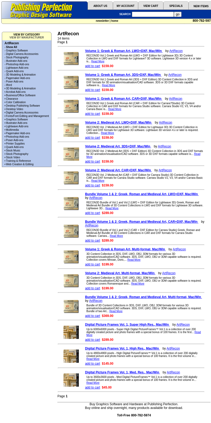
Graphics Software (17, 50)
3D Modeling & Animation (21, 74)
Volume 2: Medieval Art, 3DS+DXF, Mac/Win (118, 146)
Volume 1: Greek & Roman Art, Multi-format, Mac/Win (125, 249)
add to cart (92, 66)
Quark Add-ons (15, 71)
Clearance (12, 98)
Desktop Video (14, 109)
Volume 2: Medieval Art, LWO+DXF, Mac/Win (118, 122)
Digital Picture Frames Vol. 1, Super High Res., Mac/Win (127, 324)
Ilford (9, 85)
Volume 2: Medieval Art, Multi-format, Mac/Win (120, 273)
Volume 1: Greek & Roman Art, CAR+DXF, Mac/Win (123, 99)
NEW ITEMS (201, 6)
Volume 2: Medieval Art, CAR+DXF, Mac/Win (118, 170)
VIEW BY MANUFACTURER (27, 37)
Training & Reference (18, 160)
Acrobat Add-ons (16, 91)
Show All (11, 47)
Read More (97, 61)
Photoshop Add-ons (17, 64)
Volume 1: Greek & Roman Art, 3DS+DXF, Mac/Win (123, 75)
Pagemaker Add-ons (18, 78)
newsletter (102, 20)
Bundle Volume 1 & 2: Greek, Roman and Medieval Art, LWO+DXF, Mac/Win (142, 194)
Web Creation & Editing (20, 164)
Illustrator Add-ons (17, 60)
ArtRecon (176, 51)
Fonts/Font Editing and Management (27, 116)
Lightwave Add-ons (17, 67)
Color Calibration (16, 102)
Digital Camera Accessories (22, 54)
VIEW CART (150, 6)
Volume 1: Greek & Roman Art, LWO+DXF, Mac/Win (123, 51)
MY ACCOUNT (125, 6)
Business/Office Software (21, 95)
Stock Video (13, 157)
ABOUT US (100, 6)
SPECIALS (176, 6)
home (114, 20)
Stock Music (13, 150)
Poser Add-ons (15, 81)
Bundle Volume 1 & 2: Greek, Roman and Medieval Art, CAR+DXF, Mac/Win (141, 222)
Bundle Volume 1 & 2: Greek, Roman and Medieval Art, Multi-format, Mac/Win (143, 297)
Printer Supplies (15, 143)
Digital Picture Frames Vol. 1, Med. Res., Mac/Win (122, 372)
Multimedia (12, 129)
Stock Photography (17, 57)
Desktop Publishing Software (23, 105)
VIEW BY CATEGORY (26, 34)
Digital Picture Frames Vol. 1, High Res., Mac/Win (122, 348)
